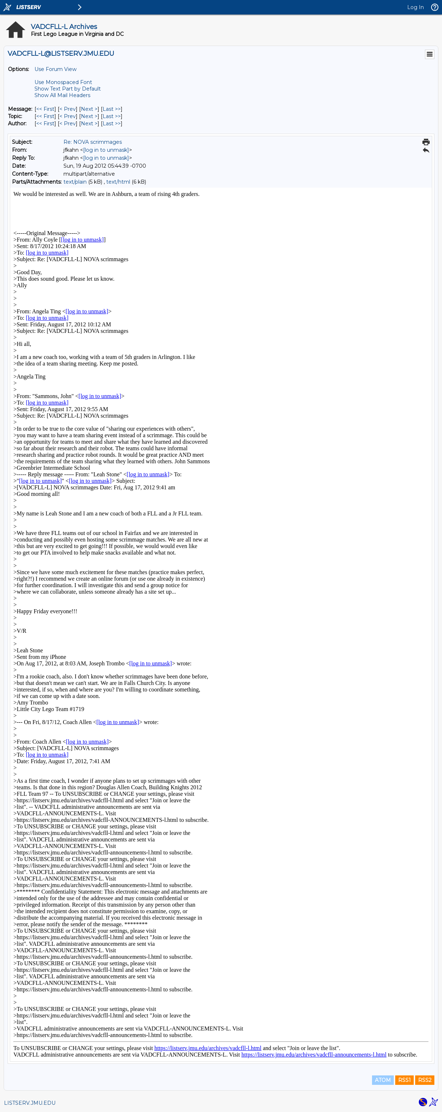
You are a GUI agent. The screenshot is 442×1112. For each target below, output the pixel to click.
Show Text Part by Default (67, 88)
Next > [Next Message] (89, 109)
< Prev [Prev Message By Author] (67, 123)
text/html (118, 182)
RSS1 (404, 1080)
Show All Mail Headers (62, 95)
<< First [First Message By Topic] (45, 116)
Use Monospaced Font (63, 82)
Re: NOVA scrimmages (92, 142)
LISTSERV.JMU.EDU (29, 1103)
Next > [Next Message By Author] (89, 123)
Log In (415, 7)
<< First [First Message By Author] (45, 123)
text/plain (75, 182)
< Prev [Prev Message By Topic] (67, 116)
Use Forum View (55, 69)
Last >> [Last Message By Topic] (112, 116)
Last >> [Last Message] (112, 109)
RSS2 (424, 1080)
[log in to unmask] (106, 150)
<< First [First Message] (45, 109)
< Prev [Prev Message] (67, 109)
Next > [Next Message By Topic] (89, 116)
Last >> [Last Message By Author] (112, 123)
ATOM (383, 1080)
